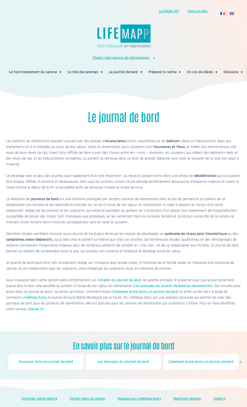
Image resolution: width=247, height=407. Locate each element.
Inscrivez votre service (39, 398)
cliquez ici (35, 309)
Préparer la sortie (163, 72)
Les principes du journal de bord (123, 361)
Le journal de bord (123, 72)
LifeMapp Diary (34, 297)
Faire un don (197, 11)
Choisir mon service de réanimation (121, 57)
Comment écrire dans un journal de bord (145, 291)
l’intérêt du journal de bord (119, 280)
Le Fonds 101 (169, 11)
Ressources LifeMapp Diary (139, 398)
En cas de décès (200, 72)
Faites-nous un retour (87, 398)
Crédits (219, 398)
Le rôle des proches (83, 72)
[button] (6, 362)
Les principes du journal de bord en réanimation (172, 285)
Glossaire (231, 72)
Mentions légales (187, 398)
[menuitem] (222, 13)
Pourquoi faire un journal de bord (46, 361)
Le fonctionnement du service (33, 72)
